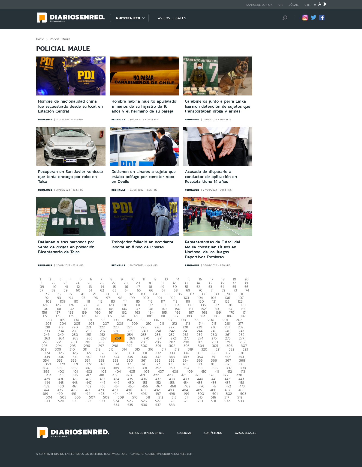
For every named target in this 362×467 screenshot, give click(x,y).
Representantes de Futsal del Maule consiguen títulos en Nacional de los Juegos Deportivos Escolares (212, 249)
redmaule (45, 119)
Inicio (40, 39)
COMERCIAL (184, 433)
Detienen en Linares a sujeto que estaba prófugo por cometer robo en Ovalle (144, 176)
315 (137, 349)
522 (88, 401)
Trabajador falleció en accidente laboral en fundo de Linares (142, 244)
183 (189, 316)
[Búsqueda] (284, 18)
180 (149, 316)
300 (144, 345)
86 (180, 294)
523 (102, 401)
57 (41, 290)
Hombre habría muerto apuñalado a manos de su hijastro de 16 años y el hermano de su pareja (144, 106)
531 (213, 401)
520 (61, 401)
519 (47, 401)
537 (158, 404)
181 (163, 316)
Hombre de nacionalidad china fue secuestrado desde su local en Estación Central (70, 106)
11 (144, 279)
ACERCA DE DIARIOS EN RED (146, 433)
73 (235, 290)
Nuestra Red (128, 18)
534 (116, 404)
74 (247, 290)
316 (150, 349)
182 (175, 316)
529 (186, 401)
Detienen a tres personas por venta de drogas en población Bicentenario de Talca (66, 247)
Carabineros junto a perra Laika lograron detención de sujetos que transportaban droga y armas (217, 106)
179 (136, 316)
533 (241, 401)
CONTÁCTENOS (213, 433)
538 (172, 404)
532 (227, 401)
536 (144, 404)
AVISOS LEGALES (172, 18)
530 (200, 401)
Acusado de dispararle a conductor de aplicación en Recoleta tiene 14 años (211, 176)
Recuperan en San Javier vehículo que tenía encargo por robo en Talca (70, 176)
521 (74, 401)
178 (123, 316)
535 (130, 404)
